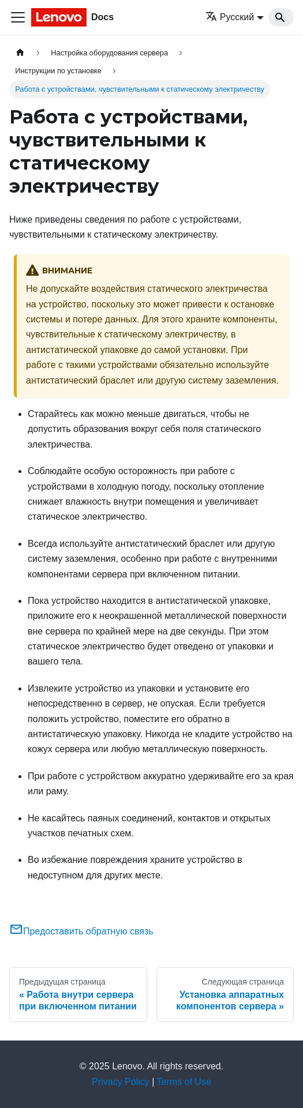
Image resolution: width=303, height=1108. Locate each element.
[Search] (281, 17)
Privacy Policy (120, 1082)
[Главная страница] (20, 53)
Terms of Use (184, 1082)
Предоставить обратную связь (81, 931)
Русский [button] (229, 17)
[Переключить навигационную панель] (18, 17)
